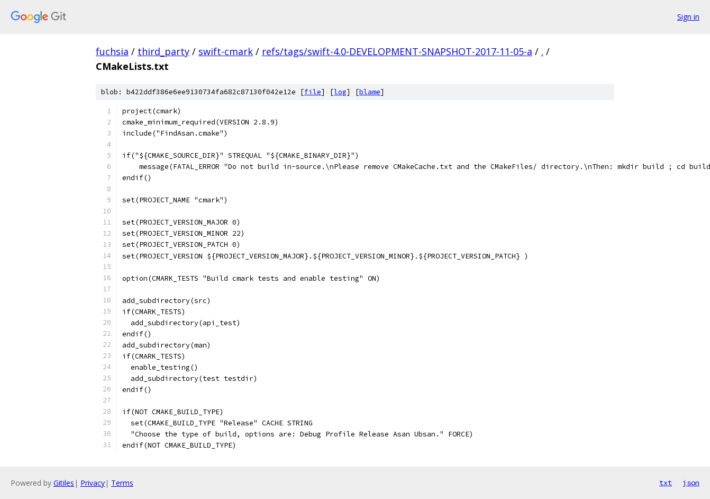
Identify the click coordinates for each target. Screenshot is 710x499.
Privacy (92, 483)
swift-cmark (225, 51)
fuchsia (112, 51)
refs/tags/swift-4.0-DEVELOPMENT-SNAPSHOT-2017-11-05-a (397, 51)
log (340, 91)
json (690, 482)
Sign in (688, 17)
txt (665, 482)
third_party (163, 51)
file (312, 91)
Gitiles (63, 483)
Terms (122, 483)
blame (369, 91)
